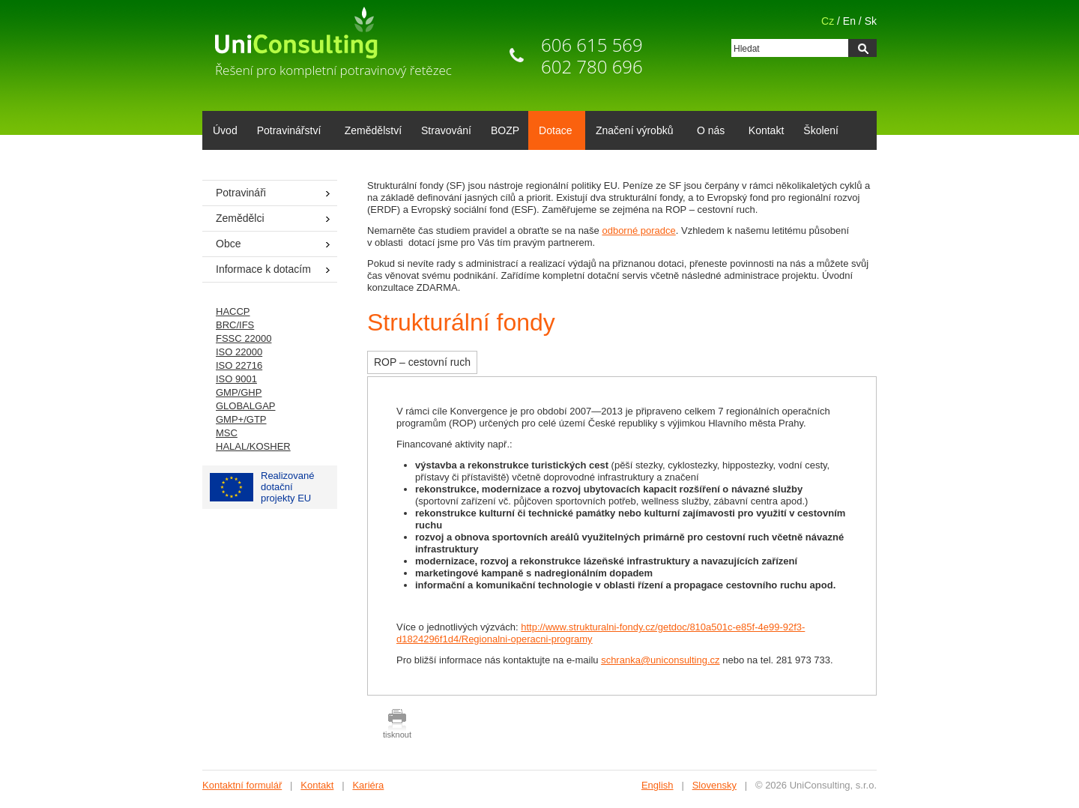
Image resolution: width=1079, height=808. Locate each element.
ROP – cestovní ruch (422, 362)
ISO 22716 (239, 365)
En (849, 21)
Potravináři (241, 193)
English (657, 785)
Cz (827, 21)
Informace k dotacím (263, 269)
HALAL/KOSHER (253, 446)
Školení (820, 130)
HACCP (233, 311)
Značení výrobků (632, 132)
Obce (228, 244)
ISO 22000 (239, 352)
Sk (871, 21)
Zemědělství (373, 130)
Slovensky (714, 785)
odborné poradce (638, 230)
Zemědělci (240, 218)
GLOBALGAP (245, 405)
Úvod (225, 130)
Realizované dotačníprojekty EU (262, 487)
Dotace (552, 132)
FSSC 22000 (243, 338)
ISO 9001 (236, 379)
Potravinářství (287, 132)
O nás (708, 132)
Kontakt (766, 130)
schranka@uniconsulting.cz (660, 660)
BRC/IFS (235, 325)
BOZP (505, 130)
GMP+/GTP (241, 419)
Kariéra (368, 785)
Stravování (446, 130)
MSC (227, 432)
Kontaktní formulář (242, 785)
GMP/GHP (239, 392)
